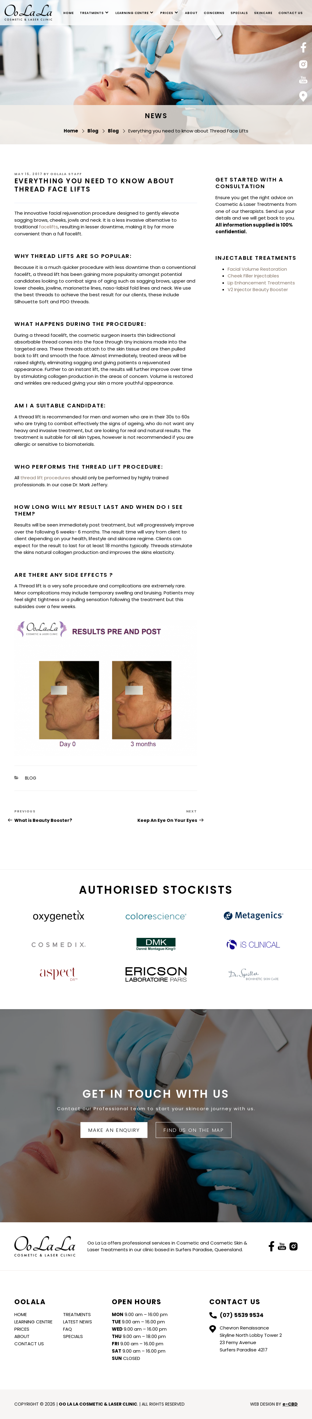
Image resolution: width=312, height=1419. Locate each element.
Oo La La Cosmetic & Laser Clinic (28, 13)
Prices (166, 13)
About (191, 13)
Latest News (77, 1322)
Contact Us (290, 13)
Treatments (92, 13)
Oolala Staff (66, 174)
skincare (263, 13)
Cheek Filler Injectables (253, 276)
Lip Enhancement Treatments (261, 283)
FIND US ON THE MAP (193, 1130)
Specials (239, 13)
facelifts (48, 227)
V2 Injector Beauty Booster (258, 289)
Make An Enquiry (114, 1130)
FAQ (67, 1329)
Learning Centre (132, 13)
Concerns (214, 13)
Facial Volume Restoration (257, 269)
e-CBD (290, 1404)
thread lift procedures (45, 477)
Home (68, 13)
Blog (30, 778)
